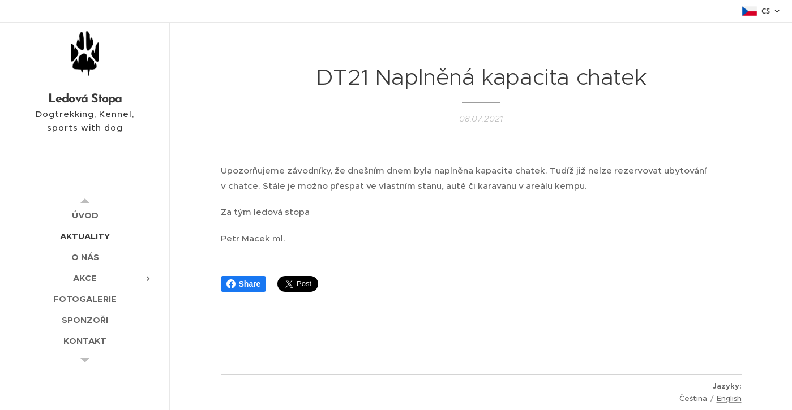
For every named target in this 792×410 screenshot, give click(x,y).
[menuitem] (84, 215)
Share (243, 283)
